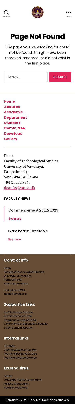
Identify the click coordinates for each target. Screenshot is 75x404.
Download (13, 133)
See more (14, 218)
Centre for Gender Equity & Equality (26, 324)
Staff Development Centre (20, 350)
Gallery (10, 138)
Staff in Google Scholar (18, 312)
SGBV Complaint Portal (18, 328)
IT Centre (9, 346)
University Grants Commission (23, 380)
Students (12, 122)
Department (15, 117)
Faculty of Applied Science (20, 358)
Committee (14, 128)
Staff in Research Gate (18, 316)
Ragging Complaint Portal (20, 320)
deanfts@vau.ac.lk (19, 188)
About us (12, 106)
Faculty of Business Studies (20, 354)
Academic (13, 112)
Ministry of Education (17, 384)
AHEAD (8, 376)
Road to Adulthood (15, 388)
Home (9, 101)
